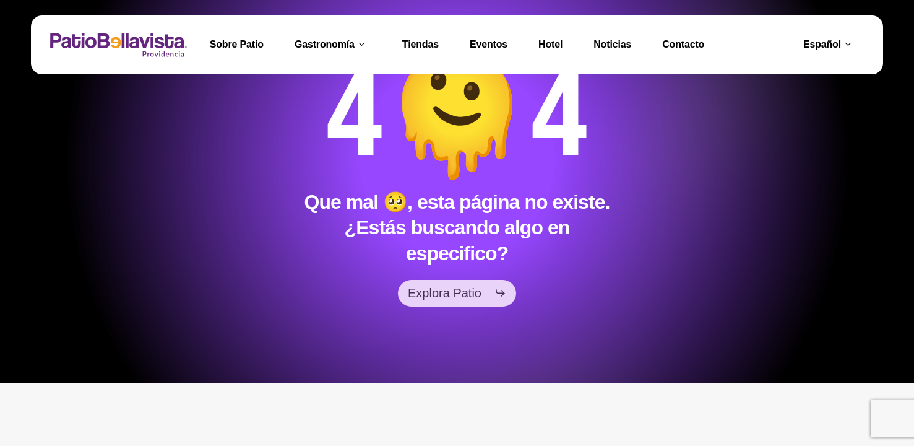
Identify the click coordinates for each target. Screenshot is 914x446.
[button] (457, 293)
